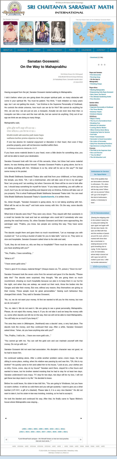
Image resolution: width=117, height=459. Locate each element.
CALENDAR (86, 50)
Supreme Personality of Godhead (101, 107)
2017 (43, 432)
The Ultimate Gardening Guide (100, 97)
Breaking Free (95, 123)
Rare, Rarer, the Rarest (98, 94)
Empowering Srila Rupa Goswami (101, 92)
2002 (30, 429)
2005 (41, 429)
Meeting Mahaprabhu (97, 90)
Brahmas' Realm (96, 112)
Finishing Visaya (96, 84)
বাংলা (112, 50)
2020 (59, 432)
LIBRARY (37, 50)
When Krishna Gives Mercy (99, 130)
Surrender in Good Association (101, 139)
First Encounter (95, 75)
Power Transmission (97, 137)
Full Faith (93, 134)
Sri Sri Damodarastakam (100, 213)
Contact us (58, 453)
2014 (27, 432)
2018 (49, 432)
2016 (38, 432)
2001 (24, 429)
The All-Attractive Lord (98, 157)
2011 (57, 429)
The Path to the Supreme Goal (100, 150)
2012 (62, 429)
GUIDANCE (22, 50)
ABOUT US (7, 50)
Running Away (95, 77)
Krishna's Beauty (96, 114)
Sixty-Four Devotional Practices (101, 143)
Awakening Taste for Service (100, 132)
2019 (54, 432)
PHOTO (72, 50)
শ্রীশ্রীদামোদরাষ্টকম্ (100, 267)
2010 (51, 429)
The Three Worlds (96, 109)
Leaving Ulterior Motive (98, 128)
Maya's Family (95, 118)
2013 (22, 432)
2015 (32, 432)
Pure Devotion (95, 99)
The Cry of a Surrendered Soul (100, 121)
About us (65, 453)
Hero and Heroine (96, 153)
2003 (35, 429)
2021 (65, 432)
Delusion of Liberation (98, 125)
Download (93, 57)
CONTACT (101, 50)
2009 (46, 429)
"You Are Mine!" (95, 155)
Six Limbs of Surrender (98, 141)
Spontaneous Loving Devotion (100, 146)
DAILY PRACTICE (54, 50)
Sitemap (51, 453)
